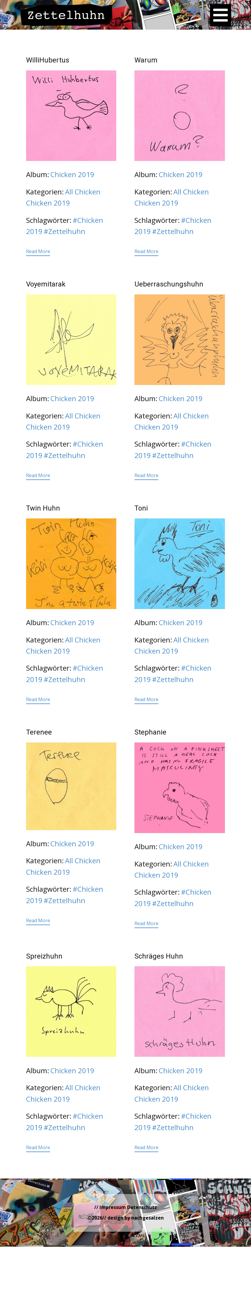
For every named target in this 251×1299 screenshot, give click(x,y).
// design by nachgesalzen (133, 1218)
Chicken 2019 (72, 174)
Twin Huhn (43, 508)
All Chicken (82, 191)
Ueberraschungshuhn (168, 284)
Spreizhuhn (44, 956)
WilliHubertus (47, 60)
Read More (38, 251)
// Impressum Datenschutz (125, 1207)
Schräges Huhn (158, 956)
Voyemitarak (46, 284)
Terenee (39, 732)
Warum (146, 60)
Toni (141, 508)
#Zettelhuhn (64, 231)
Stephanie (150, 732)
